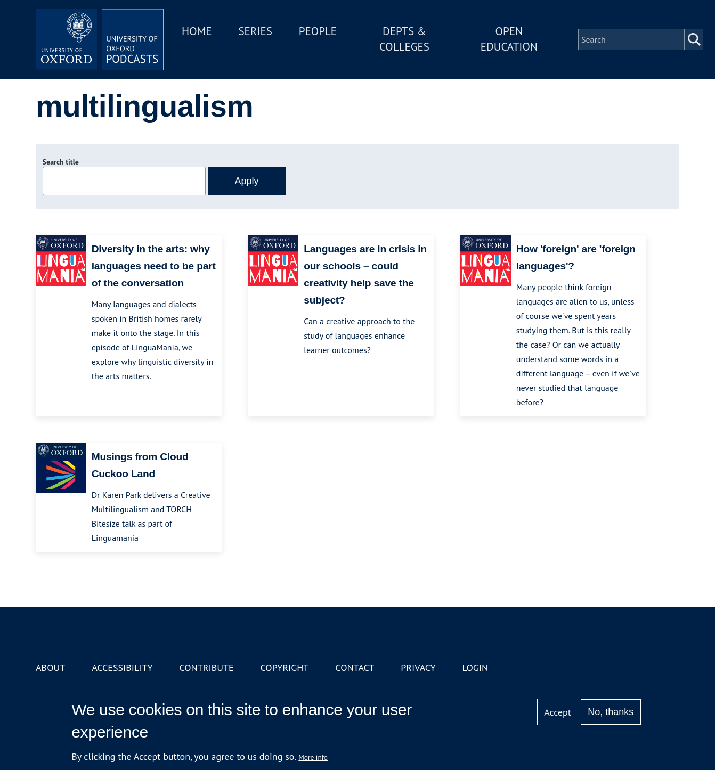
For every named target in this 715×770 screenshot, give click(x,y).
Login (475, 667)
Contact (354, 667)
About (50, 667)
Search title (61, 162)
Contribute (206, 667)
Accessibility (122, 667)
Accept (557, 712)
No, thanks (610, 712)
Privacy (418, 667)
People (318, 31)
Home (197, 31)
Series (255, 31)
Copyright (285, 667)
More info (313, 757)
